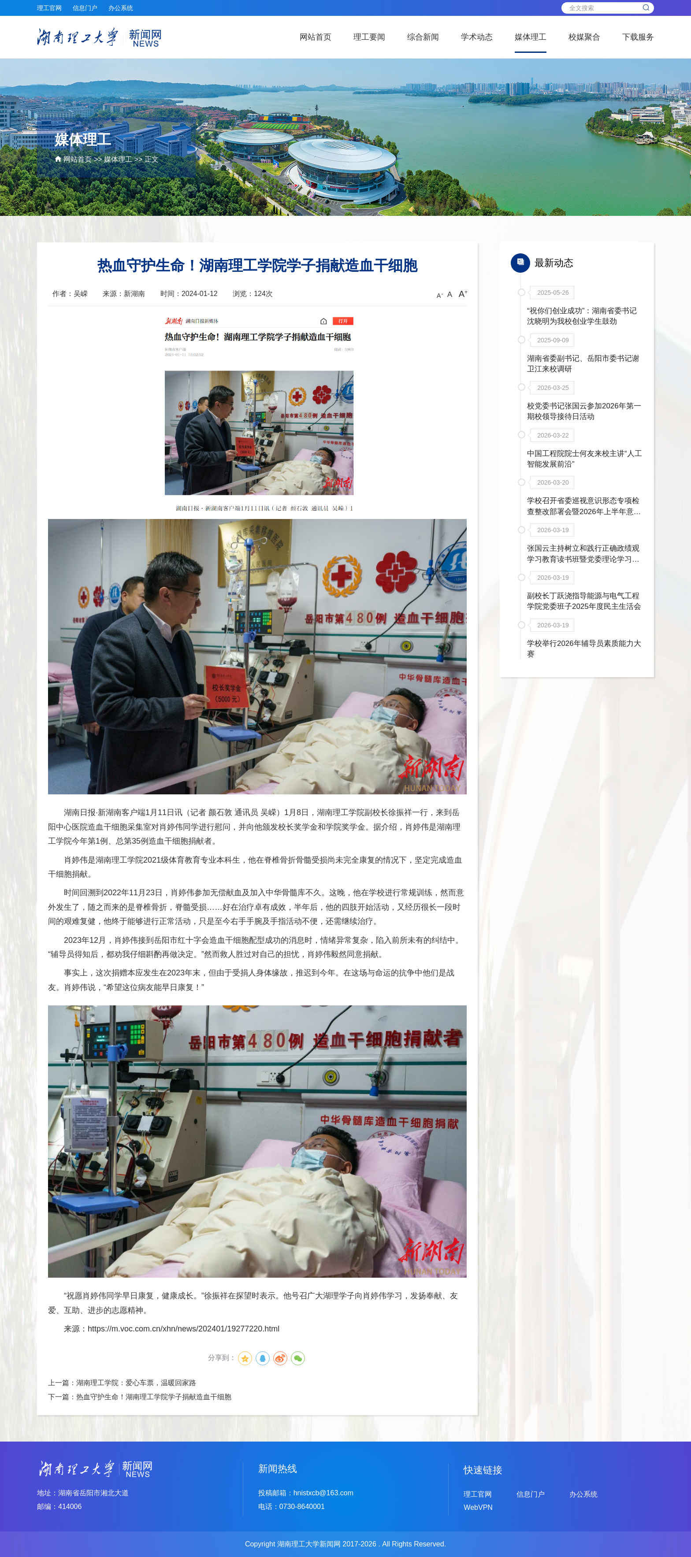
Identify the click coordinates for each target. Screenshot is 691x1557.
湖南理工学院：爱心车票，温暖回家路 (136, 1382)
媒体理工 (530, 37)
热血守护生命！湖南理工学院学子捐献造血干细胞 (153, 1397)
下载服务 (638, 37)
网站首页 (315, 37)
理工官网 (49, 7)
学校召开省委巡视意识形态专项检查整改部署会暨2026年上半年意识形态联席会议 (584, 520)
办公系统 (120, 7)
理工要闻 (369, 37)
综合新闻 (423, 37)
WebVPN (478, 1507)
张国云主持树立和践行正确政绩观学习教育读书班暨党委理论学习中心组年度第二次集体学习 (583, 570)
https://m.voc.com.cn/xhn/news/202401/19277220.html (183, 1328)
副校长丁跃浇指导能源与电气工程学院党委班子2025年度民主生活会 (584, 619)
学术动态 (477, 37)
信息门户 (85, 7)
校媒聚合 (584, 37)
